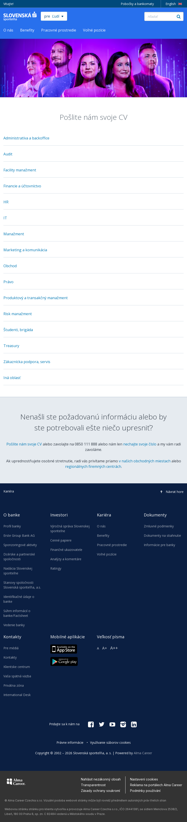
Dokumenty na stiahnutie (162, 535)
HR (5, 201)
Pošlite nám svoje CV (24, 444)
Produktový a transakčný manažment (35, 297)
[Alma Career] (16, 782)
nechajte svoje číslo (139, 444)
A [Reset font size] (98, 648)
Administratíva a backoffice (26, 138)
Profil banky (12, 526)
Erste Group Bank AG (19, 535)
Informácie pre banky (159, 545)
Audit (7, 154)
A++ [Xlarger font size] (114, 648)
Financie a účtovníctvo (22, 185)
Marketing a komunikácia (25, 249)
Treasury (11, 345)
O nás (8, 30)
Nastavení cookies (144, 779)
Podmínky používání (145, 791)
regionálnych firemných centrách (93, 466)
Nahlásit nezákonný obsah (101, 779)
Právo (8, 281)
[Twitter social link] (102, 724)
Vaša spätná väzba (17, 676)
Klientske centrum (16, 667)
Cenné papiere (61, 540)
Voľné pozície (94, 30)
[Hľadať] (164, 16)
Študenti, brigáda (18, 329)
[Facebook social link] (91, 724)
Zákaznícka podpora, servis (26, 361)
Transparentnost (93, 785)
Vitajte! (8, 4)
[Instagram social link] (123, 724)
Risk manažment (17, 313)
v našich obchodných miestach (145, 460)
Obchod (10, 265)
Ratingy (55, 568)
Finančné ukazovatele (66, 549)
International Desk (17, 695)
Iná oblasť (12, 377)
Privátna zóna (13, 685)
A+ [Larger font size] (104, 648)
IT (5, 217)
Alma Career (143, 753)
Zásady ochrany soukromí (100, 791)
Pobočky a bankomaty (137, 4)
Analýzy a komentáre (65, 559)
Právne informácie (69, 742)
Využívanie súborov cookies (110, 742)
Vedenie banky (14, 625)
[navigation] (93, 607)
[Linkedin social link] (134, 724)
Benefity (27, 30)
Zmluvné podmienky (159, 526)
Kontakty (10, 657)
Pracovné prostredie (58, 30)
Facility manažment (19, 170)
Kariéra (8, 491)
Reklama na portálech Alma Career (156, 785)
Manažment (13, 233)
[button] (171, 491)
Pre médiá (11, 648)
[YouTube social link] (112, 724)
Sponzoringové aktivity (20, 545)
